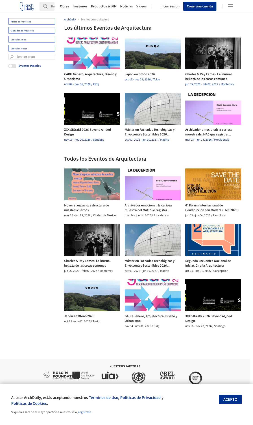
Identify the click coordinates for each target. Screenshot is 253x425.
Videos (141, 6)
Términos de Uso (103, 398)
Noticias (126, 6)
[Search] (53, 6)
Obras (64, 6)
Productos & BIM (104, 6)
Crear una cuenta (200, 6)
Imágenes (80, 6)
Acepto (230, 399)
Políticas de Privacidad (140, 398)
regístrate (84, 412)
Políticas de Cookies (29, 403)
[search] (11, 57)
